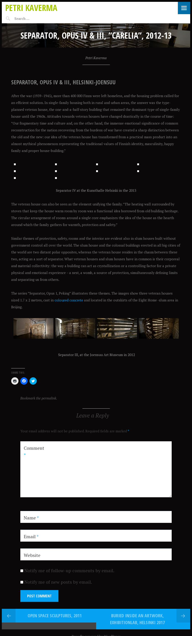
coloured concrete (69, 369)
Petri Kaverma (31, 7)
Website (32, 625)
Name (31, 587)
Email (31, 606)
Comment (34, 520)
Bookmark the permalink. (38, 467)
